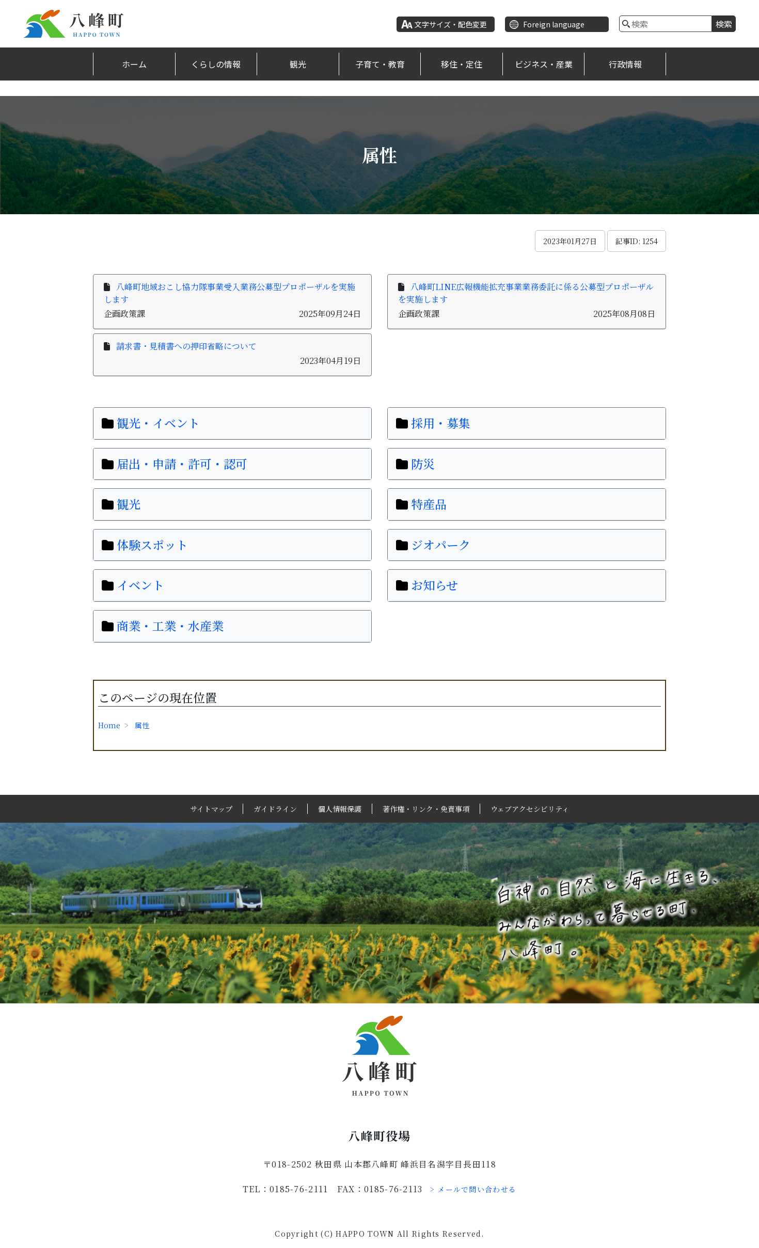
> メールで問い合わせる (473, 1189)
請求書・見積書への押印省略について (186, 346)
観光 (298, 64)
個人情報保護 (339, 809)
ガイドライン (275, 809)
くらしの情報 (216, 64)
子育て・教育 (380, 64)
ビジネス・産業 (544, 64)
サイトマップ (211, 809)
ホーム (134, 64)
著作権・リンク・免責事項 (426, 809)
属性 (142, 725)
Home (109, 725)
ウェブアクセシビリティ (530, 809)
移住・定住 (461, 64)
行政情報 (625, 64)
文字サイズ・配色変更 (451, 24)
